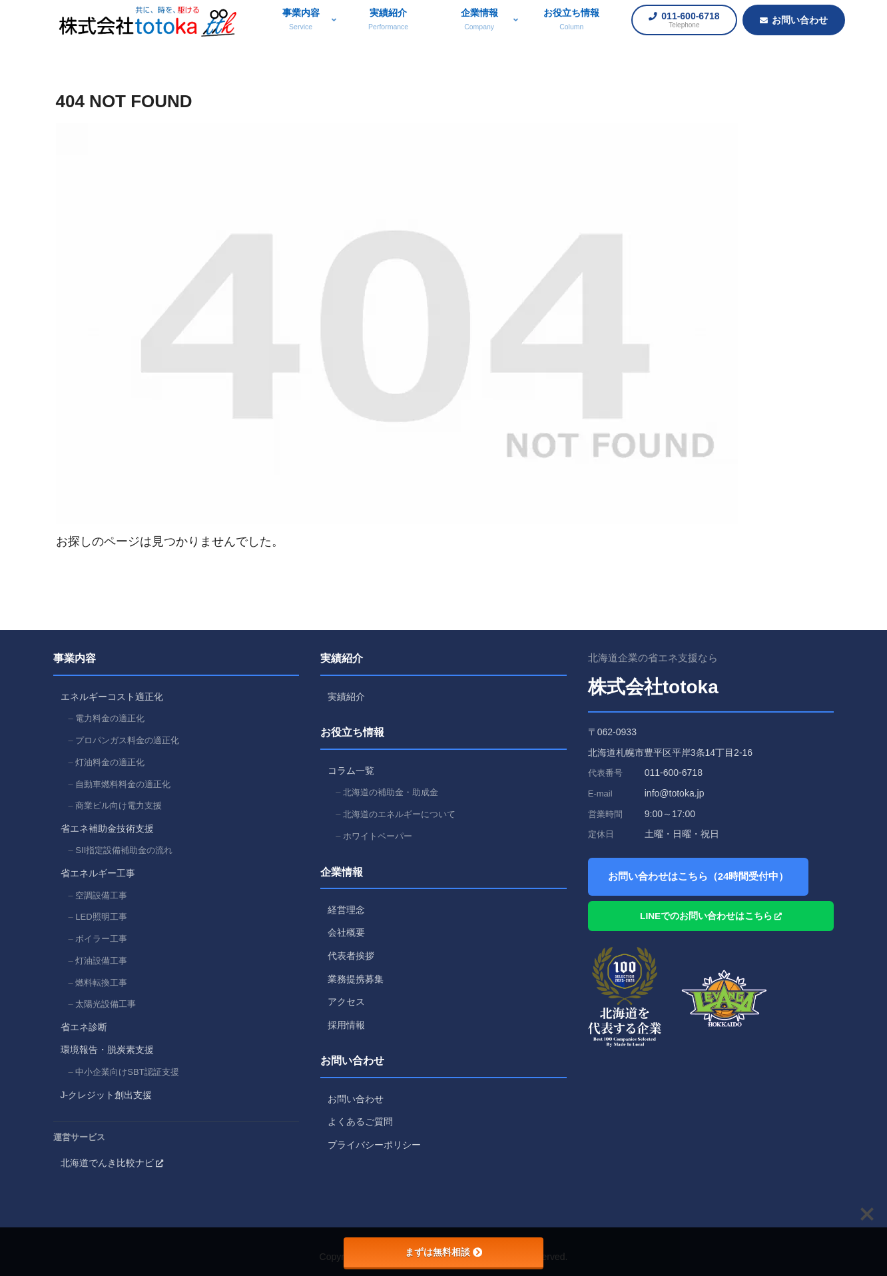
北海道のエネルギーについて (399, 814)
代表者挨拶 (351, 955)
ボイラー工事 (101, 939)
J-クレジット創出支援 (106, 1095)
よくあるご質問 (360, 1121)
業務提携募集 (356, 979)
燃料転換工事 (101, 983)
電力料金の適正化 (110, 718)
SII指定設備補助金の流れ (123, 850)
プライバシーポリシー (374, 1144)
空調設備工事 (101, 895)
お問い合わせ (356, 1099)
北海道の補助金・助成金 (390, 792)
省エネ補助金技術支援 (107, 828)
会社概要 (346, 932)
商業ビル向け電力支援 (118, 805)
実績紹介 (346, 696)
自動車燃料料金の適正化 (122, 784)
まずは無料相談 (443, 1252)
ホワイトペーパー (377, 836)
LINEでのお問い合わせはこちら (711, 916)
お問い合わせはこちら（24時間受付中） (698, 876)
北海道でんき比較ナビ (112, 1162)
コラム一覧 (351, 770)
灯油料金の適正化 (110, 762)
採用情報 (346, 1025)
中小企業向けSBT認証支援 (126, 1072)
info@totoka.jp (675, 793)
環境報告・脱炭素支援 (107, 1049)
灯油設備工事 (101, 961)
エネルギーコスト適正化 (112, 696)
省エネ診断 (84, 1027)
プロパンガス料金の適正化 (127, 740)
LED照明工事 (101, 917)
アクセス (346, 1001)
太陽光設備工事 (105, 1004)
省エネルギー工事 (98, 873)
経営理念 (346, 909)
